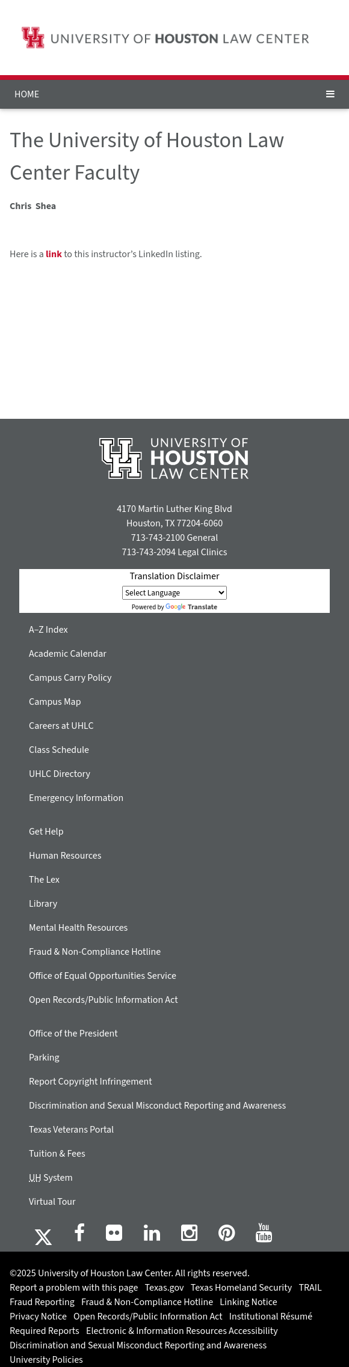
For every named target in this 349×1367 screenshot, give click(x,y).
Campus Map (55, 701)
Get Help (46, 831)
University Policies (46, 1359)
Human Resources (65, 855)
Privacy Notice (38, 1316)
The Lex (44, 879)
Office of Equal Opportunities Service (102, 975)
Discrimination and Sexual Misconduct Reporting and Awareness (157, 1105)
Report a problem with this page (74, 1287)
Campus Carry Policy (70, 677)
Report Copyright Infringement (90, 1081)
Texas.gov (164, 1287)
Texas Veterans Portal (71, 1129)
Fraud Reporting (42, 1302)
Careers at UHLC (61, 725)
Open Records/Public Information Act (103, 999)
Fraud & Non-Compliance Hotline (95, 951)
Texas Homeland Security (241, 1287)
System (51, 1177)
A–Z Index (48, 629)
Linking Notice (248, 1302)
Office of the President (73, 1033)
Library (43, 903)
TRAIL (309, 1287)
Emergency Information (76, 798)
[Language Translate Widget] (174, 593)
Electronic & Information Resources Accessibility (182, 1331)
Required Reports (44, 1331)
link (54, 254)
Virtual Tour (52, 1201)
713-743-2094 (148, 552)
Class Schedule (59, 750)
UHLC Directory (59, 774)
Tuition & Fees (57, 1153)
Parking (44, 1057)
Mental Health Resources (78, 927)
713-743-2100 (158, 537)
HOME (26, 94)
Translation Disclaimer (174, 576)
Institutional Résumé (270, 1316)
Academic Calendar (68, 653)
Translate (191, 607)
